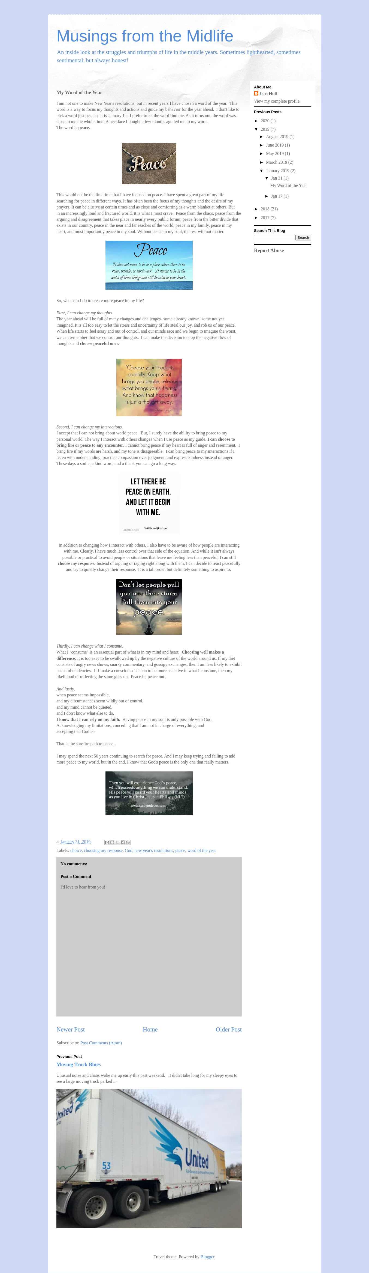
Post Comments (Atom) (101, 1043)
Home (150, 1029)
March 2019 (277, 162)
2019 (266, 129)
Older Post (229, 1029)
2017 (266, 217)
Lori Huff (268, 93)
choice (76, 850)
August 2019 (277, 136)
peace (180, 850)
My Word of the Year (288, 185)
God (128, 850)
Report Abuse (269, 250)
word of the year (201, 850)
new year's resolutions (154, 850)
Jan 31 (277, 178)
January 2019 (278, 170)
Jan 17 (277, 196)
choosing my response (103, 850)
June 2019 (275, 145)
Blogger (207, 1256)
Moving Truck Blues (78, 1064)
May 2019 (275, 153)
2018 (266, 209)
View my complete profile (277, 101)
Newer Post (70, 1029)
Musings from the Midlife (145, 36)
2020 (266, 120)
